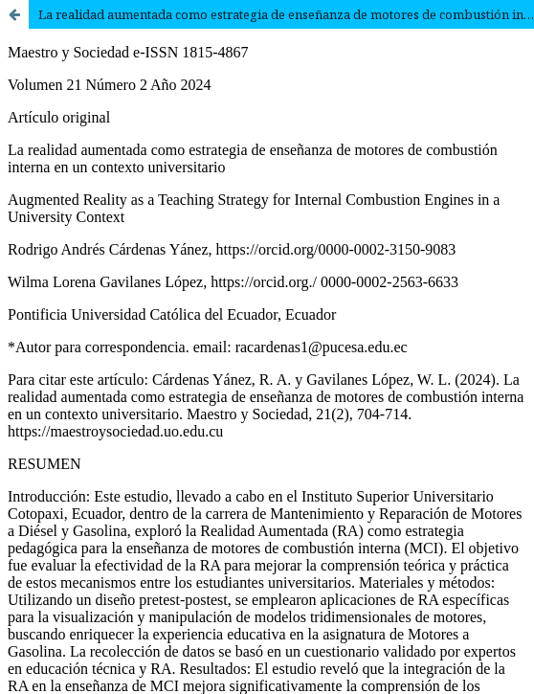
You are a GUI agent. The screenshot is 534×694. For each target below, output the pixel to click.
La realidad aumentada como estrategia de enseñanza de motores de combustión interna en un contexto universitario (286, 14)
